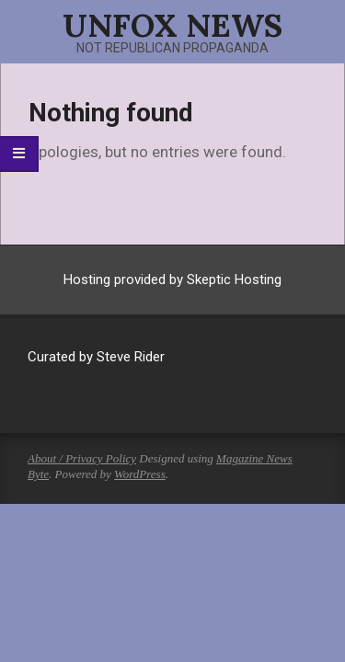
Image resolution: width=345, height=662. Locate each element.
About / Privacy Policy (82, 458)
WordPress (140, 474)
